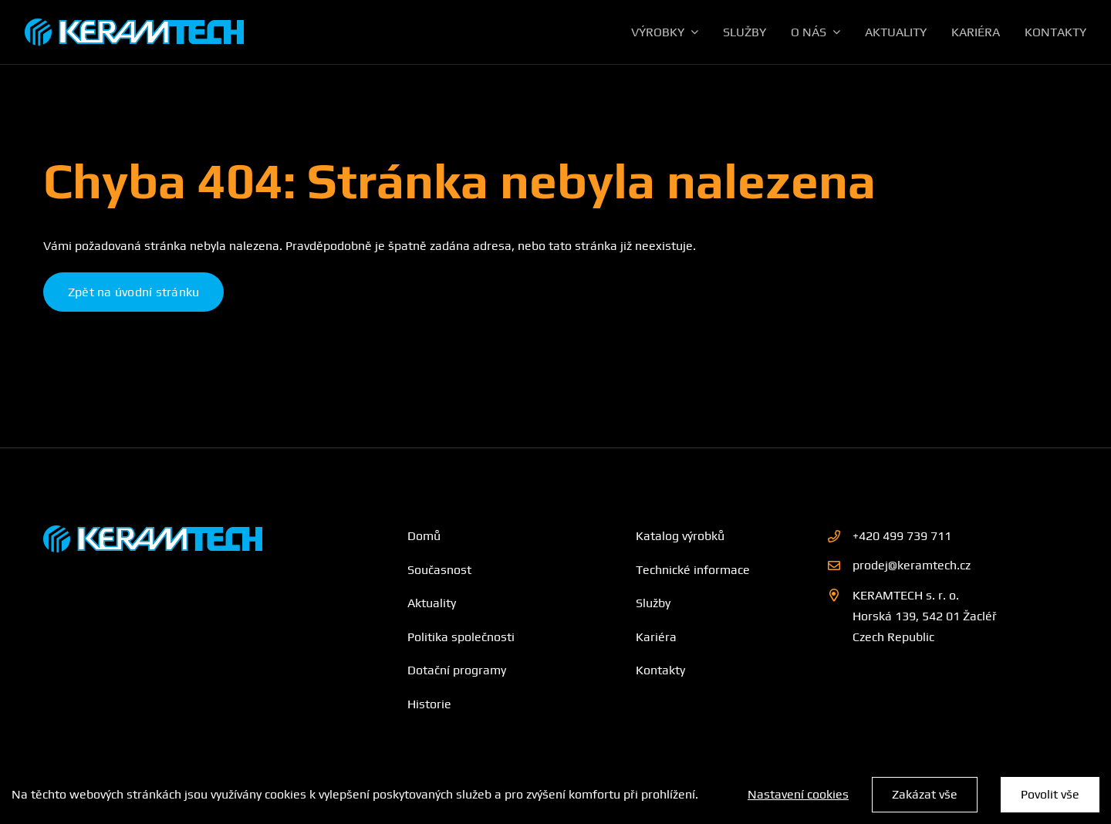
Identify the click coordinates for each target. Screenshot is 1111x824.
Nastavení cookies (798, 794)
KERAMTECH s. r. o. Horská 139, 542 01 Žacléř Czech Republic (925, 616)
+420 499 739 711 (902, 536)
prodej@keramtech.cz (912, 565)
